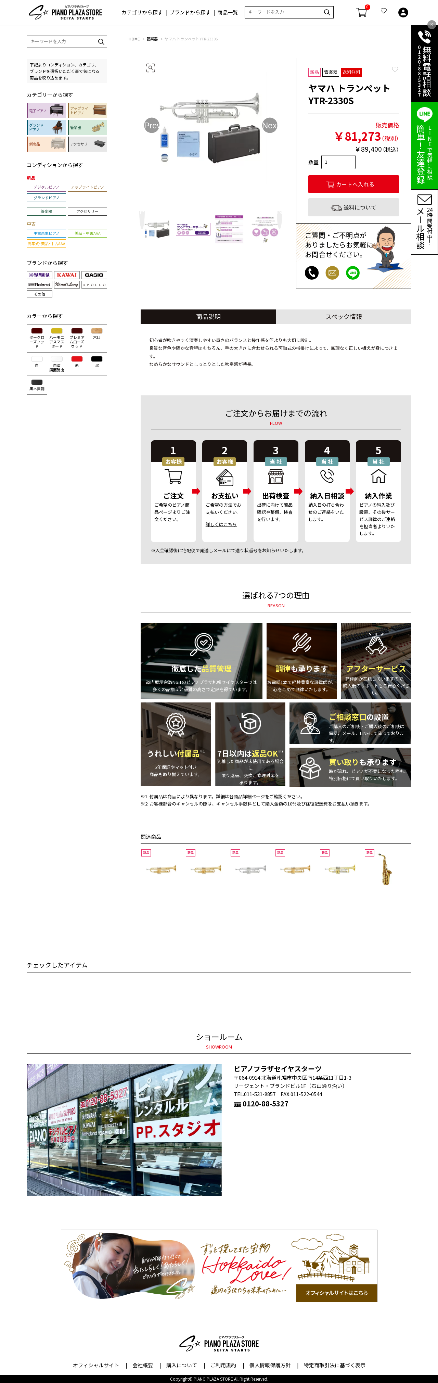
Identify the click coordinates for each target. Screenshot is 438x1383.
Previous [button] (151, 125)
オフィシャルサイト (96, 1365)
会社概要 (142, 1365)
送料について (360, 207)
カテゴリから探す (142, 12)
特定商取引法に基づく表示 (334, 1365)
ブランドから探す (189, 12)
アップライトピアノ (87, 187)
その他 (39, 293)
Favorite (395, 69)
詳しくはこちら (221, 524)
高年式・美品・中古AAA (46, 243)
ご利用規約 (223, 1365)
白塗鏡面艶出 (56, 364)
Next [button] (270, 125)
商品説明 (208, 316)
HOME (134, 38)
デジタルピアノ (47, 187)
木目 (97, 334)
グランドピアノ (47, 197)
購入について (181, 1365)
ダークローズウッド (36, 338)
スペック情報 (343, 316)
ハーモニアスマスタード (56, 338)
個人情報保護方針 (270, 1365)
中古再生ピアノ (47, 233)
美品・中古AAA (88, 233)
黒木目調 (36, 385)
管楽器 (152, 38)
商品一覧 (227, 12)
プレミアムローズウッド (77, 338)
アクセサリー (87, 211)
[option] (211, 128)
